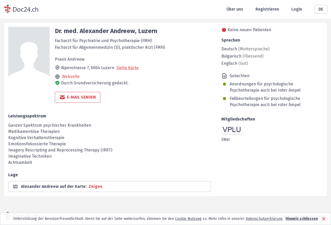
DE (321, 9)
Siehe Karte (127, 67)
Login (296, 9)
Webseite (71, 76)
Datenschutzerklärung (264, 218)
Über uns (235, 9)
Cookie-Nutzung (188, 218)
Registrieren (267, 9)
